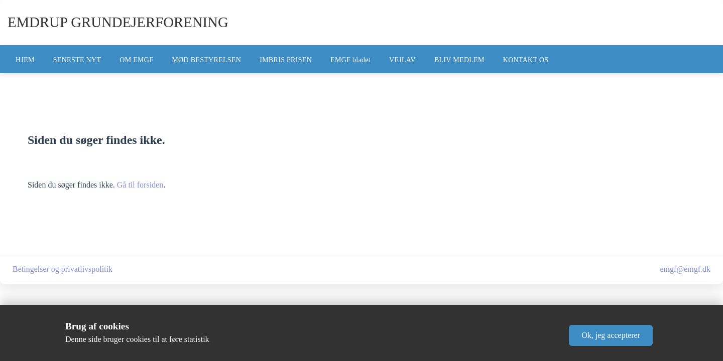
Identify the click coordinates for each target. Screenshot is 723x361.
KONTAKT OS (526, 60)
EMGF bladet (350, 60)
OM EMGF (136, 60)
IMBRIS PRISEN (286, 60)
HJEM (25, 60)
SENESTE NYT (77, 60)
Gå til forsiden (140, 184)
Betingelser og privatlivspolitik (62, 269)
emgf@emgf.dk (685, 269)
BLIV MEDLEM (459, 60)
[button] (611, 335)
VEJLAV (402, 60)
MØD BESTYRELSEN (206, 60)
